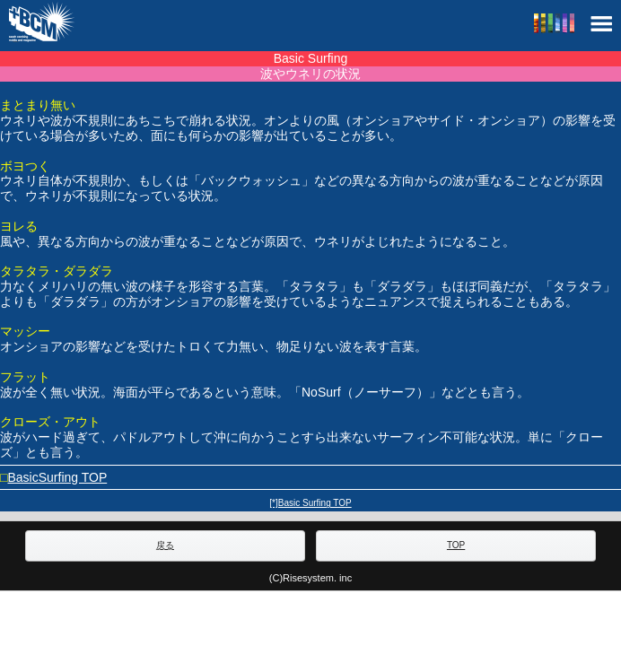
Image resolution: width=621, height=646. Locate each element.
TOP (456, 545)
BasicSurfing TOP (57, 477)
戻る (165, 545)
